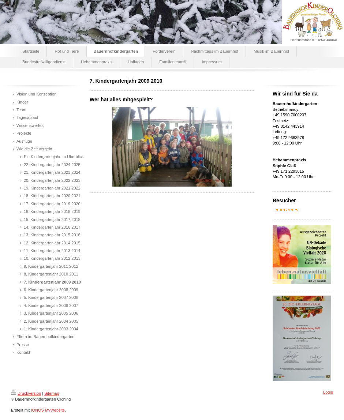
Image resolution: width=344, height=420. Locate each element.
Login (328, 392)
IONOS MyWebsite (48, 410)
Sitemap (51, 393)
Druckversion (26, 393)
